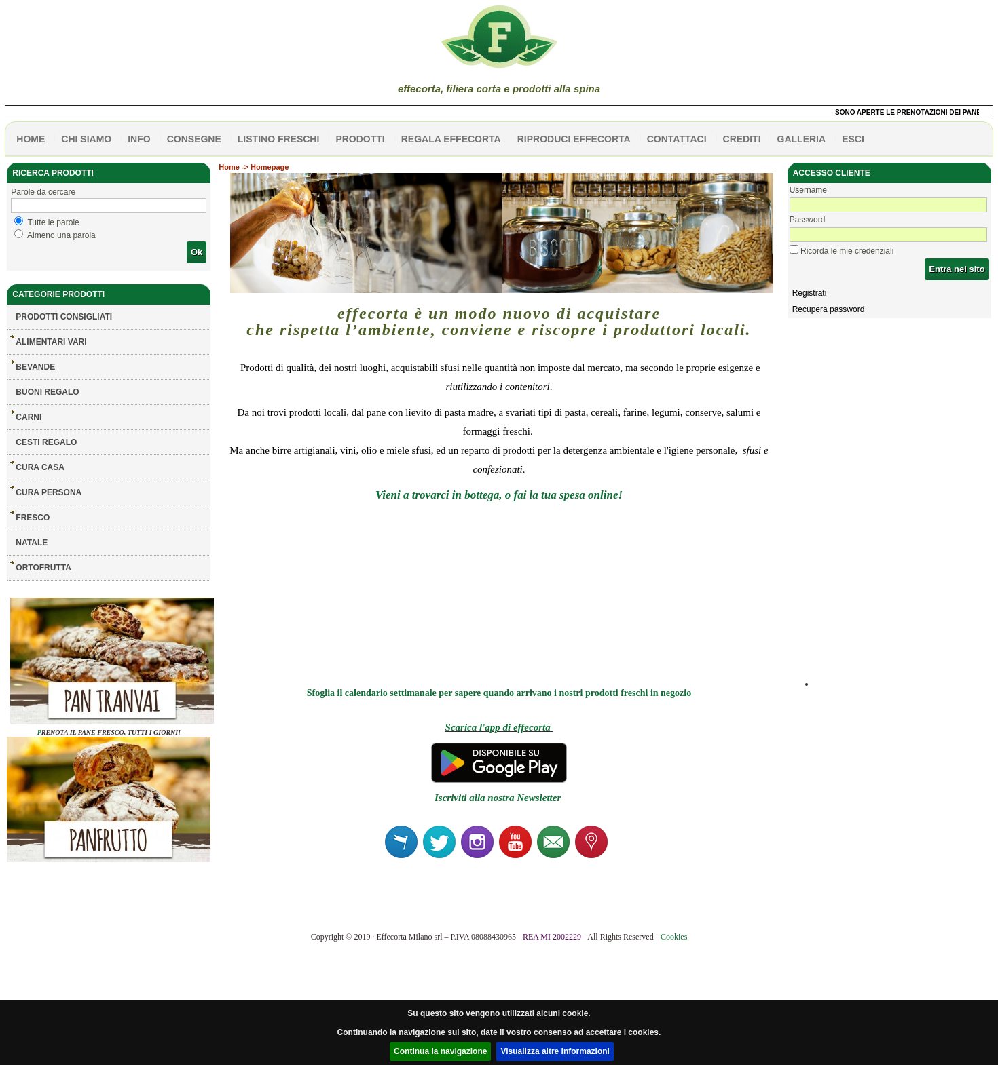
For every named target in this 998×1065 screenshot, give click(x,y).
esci (853, 139)
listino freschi (279, 139)
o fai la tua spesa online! (564, 494)
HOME (30, 139)
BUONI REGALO (47, 392)
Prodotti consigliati (64, 317)
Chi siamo (86, 139)
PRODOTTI (359, 139)
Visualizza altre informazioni (555, 1051)
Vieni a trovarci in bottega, (438, 494)
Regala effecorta (451, 139)
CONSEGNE (194, 139)
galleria (801, 139)
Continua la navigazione (440, 1051)
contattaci (677, 139)
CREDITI (742, 139)
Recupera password (828, 309)
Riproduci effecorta (574, 139)
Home (229, 167)
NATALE (32, 542)
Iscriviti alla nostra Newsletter (498, 797)
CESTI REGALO (46, 442)
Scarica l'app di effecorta (499, 727)
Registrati (809, 293)
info (139, 139)
